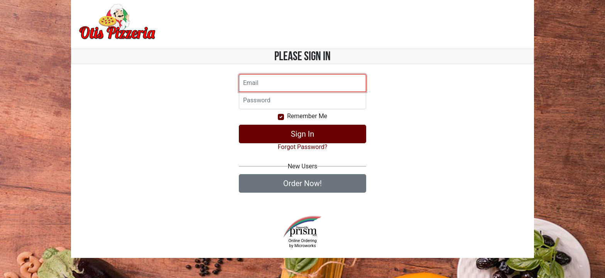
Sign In (302, 134)
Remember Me (307, 116)
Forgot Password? (303, 147)
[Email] (302, 83)
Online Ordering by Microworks (302, 243)
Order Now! (302, 183)
